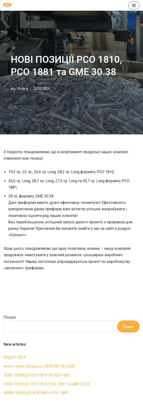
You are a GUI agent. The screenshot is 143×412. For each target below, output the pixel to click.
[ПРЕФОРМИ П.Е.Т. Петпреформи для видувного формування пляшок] (9, 5)
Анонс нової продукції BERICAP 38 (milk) (39, 366)
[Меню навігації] (133, 5)
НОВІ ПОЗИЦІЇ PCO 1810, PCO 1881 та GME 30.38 (46, 384)
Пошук (10, 317)
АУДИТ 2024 (15, 357)
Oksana (22, 89)
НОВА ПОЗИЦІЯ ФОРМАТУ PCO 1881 (36, 393)
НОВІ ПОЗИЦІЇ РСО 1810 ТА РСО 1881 (37, 375)
